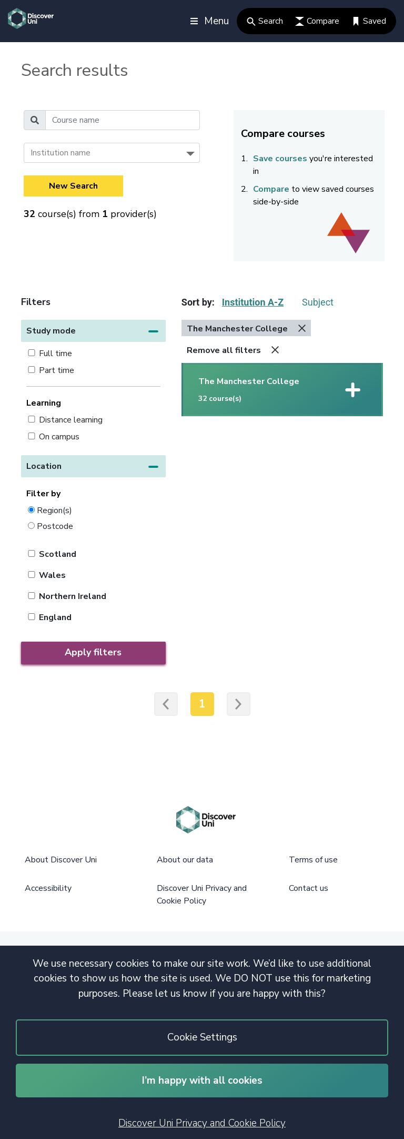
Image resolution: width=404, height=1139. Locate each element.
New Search (73, 186)
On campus (59, 437)
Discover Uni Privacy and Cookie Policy (202, 1123)
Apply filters (93, 652)
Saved (368, 21)
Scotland (57, 554)
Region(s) (54, 510)
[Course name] (122, 120)
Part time (56, 370)
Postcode (55, 526)
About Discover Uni (61, 860)
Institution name (60, 153)
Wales (52, 575)
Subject (318, 302)
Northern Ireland (72, 596)
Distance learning (71, 420)
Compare (317, 21)
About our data (185, 860)
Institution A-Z (253, 302)
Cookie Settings (202, 1037)
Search (265, 21)
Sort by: (198, 302)
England (55, 617)
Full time (55, 353)
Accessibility (48, 888)
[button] (93, 331)
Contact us (308, 888)
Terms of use (313, 860)
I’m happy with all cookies (202, 1080)
